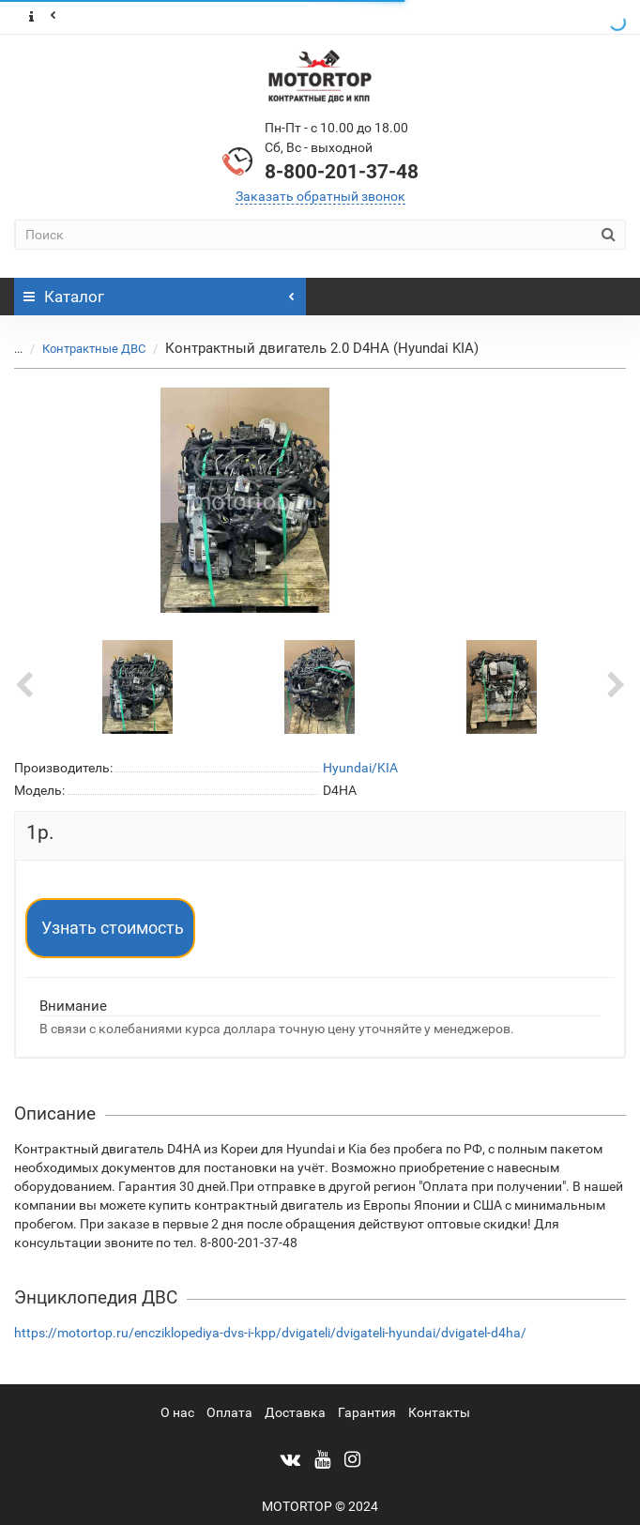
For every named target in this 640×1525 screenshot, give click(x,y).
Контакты (439, 1412)
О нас (177, 1412)
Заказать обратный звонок (320, 196)
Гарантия (367, 1412)
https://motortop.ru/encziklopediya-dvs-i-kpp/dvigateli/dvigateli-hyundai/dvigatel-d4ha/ (270, 1332)
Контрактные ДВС (82, 349)
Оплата (229, 1412)
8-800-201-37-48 (342, 171)
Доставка (295, 1412)
